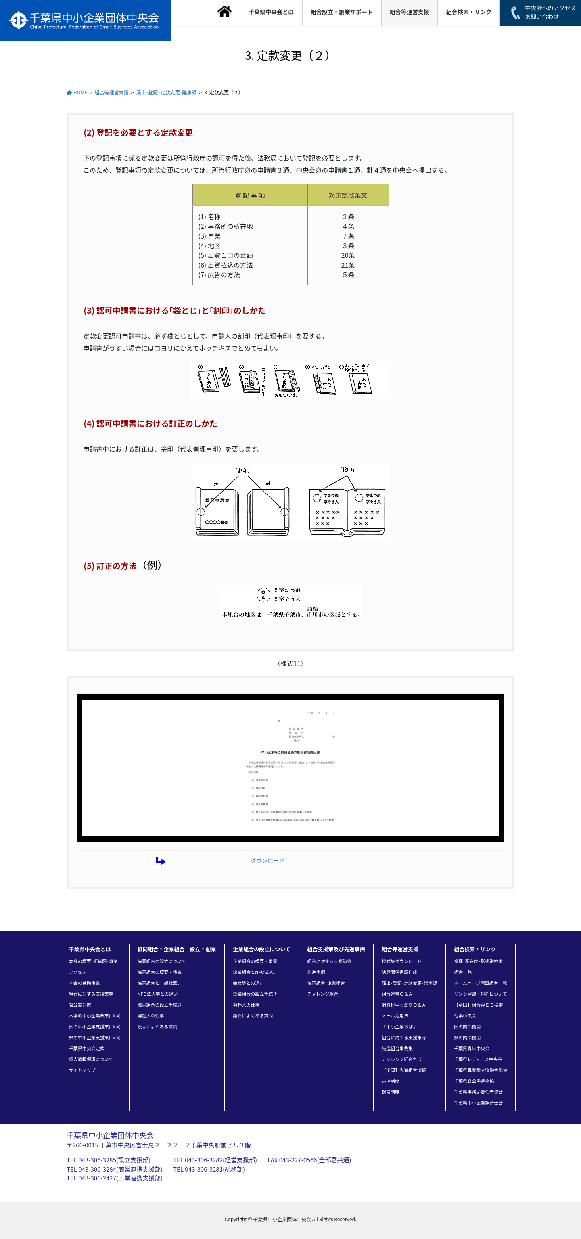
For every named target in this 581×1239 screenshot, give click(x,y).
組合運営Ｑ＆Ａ (397, 993)
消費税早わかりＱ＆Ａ (404, 1004)
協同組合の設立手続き (160, 1004)
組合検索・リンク (475, 949)
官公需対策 (80, 1004)
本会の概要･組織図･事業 (93, 961)
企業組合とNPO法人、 (255, 972)
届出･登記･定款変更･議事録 (409, 982)
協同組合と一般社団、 (160, 982)
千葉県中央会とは (90, 949)
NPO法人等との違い (158, 993)
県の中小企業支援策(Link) (95, 1037)
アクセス (77, 972)
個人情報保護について (91, 1059)
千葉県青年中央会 (471, 1048)
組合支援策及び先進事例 (336, 949)
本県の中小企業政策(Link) (95, 1015)
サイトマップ (82, 1070)
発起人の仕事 (151, 1015)
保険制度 (390, 1091)
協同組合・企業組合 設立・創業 (177, 949)
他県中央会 (465, 1015)
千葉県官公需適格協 (474, 1081)
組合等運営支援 (400, 949)
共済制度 (390, 1081)
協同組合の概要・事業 (160, 972)
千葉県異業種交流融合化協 (480, 1070)
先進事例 (316, 972)
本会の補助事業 (84, 982)
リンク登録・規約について (480, 993)
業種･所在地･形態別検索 (478, 961)
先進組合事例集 (397, 1048)
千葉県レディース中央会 (478, 1059)
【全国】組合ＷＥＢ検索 (478, 1004)
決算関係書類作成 (399, 972)
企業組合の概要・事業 (255, 961)
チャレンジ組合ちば (402, 1059)
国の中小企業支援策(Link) (95, 1026)
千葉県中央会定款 (86, 1048)
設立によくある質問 (158, 1026)
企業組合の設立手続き (255, 993)
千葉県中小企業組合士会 (478, 1102)
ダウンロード (267, 860)
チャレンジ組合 (322, 993)
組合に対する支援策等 (91, 993)
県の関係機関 (467, 1037)
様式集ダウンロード (402, 961)
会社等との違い (248, 982)
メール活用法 (395, 1015)
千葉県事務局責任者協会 (478, 1091)
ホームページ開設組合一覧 (480, 982)
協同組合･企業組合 (326, 982)
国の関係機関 (467, 1026)
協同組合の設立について (162, 961)
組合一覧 (463, 972)
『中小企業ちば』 (399, 1026)
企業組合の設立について (261, 949)
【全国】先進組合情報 (404, 1070)
